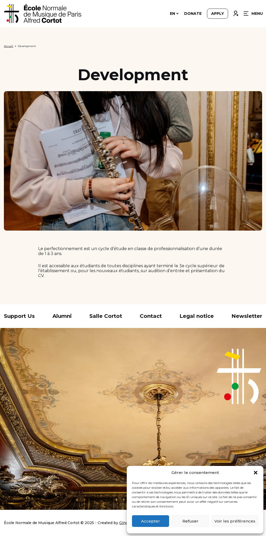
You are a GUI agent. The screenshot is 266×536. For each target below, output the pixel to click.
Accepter (150, 521)
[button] (255, 472)
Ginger (125, 522)
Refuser (190, 521)
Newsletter (246, 316)
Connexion (236, 12)
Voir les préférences (234, 521)
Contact (151, 316)
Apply (217, 13)
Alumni (62, 316)
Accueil (8, 46)
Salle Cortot (105, 316)
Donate (193, 13)
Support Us (19, 316)
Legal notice (196, 316)
